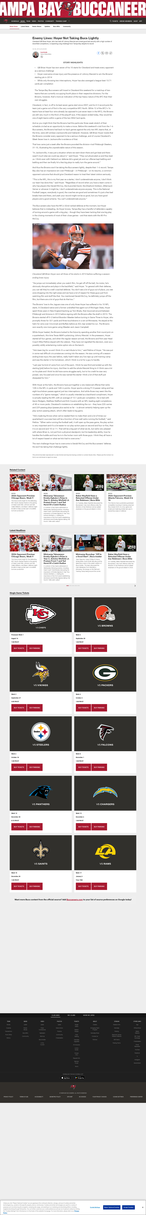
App (137, 1024)
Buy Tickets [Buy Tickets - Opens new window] (19, 648)
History (8, 1038)
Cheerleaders (59, 1038)
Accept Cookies (128, 1207)
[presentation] (135, 586)
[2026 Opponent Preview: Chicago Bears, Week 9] (25, 494)
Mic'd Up (42, 1036)
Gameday (116, 1028)
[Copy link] (110, 53)
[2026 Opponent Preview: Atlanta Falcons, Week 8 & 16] (121, 494)
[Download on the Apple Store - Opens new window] (65, 1078)
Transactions (8, 1031)
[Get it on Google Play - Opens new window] (79, 1078)
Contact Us (95, 1036)
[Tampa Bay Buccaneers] (73, 1087)
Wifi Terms (117, 1039)
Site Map (69, 1096)
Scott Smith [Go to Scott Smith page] (44, 52)
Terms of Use (24, 1096)
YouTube (137, 1049)
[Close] (143, 1207)
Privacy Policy (8, 1096)
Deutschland (137, 1063)
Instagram (137, 1059)
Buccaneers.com (75, 899)
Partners (95, 1039)
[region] (73, 1207)
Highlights (42, 1033)
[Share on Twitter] (102, 54)
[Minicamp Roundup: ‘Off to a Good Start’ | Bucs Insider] (89, 555)
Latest (25, 1024)
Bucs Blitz (25, 1033)
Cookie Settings (118, 1096)
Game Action (59, 1028)
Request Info (76, 1058)
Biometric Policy (55, 1096)
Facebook (137, 1053)
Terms (76, 1066)
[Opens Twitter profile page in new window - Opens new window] (42, 57)
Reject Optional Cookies (111, 1207)
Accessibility (39, 1096)
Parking (117, 1031)
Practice (59, 1031)
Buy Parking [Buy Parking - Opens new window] (35, 648)
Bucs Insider (42, 1039)
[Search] (110, 21)
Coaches (8, 1028)
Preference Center (136, 1096)
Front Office (8, 1034)
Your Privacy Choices (99, 1096)
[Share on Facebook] (98, 54)
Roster (8, 1024)
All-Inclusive (76, 1044)
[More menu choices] (69, 21)
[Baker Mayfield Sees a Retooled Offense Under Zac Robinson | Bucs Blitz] (89, 493)
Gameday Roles (95, 1033)
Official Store (137, 1028)
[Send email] (106, 54)
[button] (67, 585)
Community (25, 1036)
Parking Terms (117, 1043)
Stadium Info (116, 1024)
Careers (95, 1024)
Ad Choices (82, 1096)
